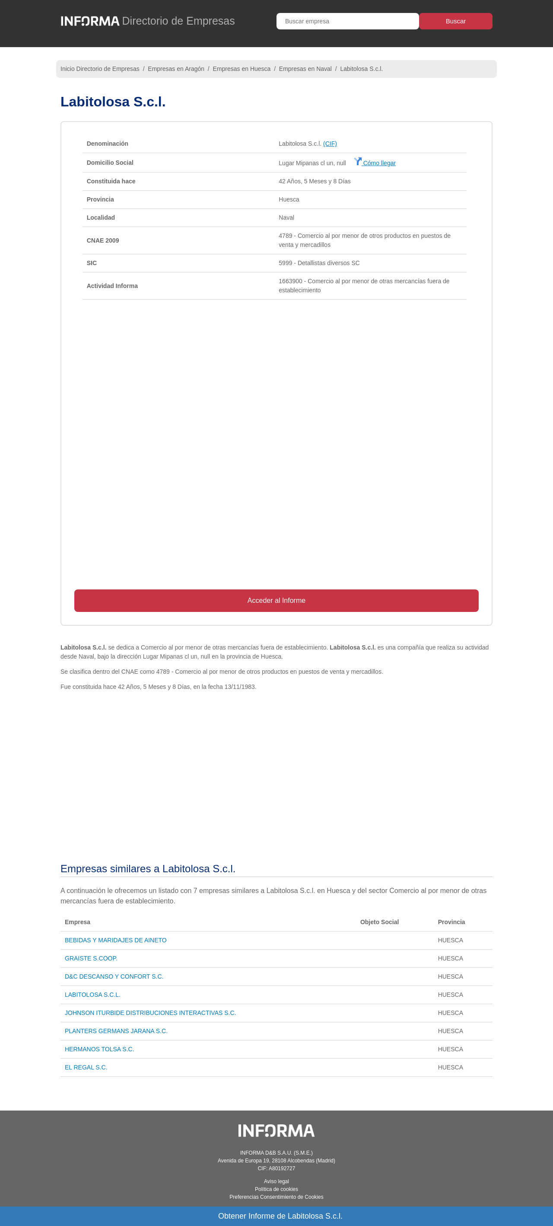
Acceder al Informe (276, 600)
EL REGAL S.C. (86, 1067)
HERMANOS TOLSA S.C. (99, 1049)
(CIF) (330, 143)
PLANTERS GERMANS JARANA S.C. (116, 1031)
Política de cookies (276, 1189)
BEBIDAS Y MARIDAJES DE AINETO (116, 940)
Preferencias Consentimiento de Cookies (276, 1197)
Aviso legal (276, 1181)
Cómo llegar (375, 163)
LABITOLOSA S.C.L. (93, 994)
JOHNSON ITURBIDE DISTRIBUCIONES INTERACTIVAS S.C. (150, 1012)
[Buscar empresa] (347, 21)
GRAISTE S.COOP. (91, 958)
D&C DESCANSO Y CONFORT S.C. (114, 976)
